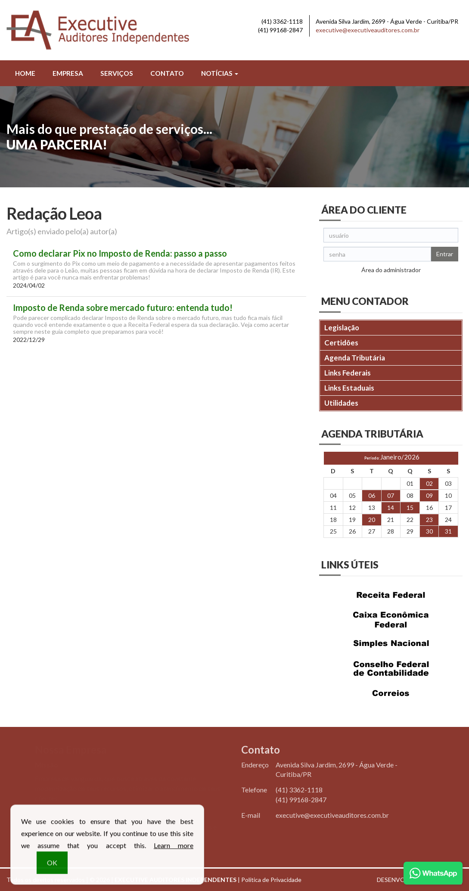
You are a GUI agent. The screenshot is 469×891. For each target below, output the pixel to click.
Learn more (173, 850)
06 (371, 495)
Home (25, 73)
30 (429, 531)
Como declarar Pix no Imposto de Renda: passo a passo (120, 253)
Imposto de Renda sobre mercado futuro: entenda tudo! (123, 307)
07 (390, 495)
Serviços (116, 73)
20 (371, 519)
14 (390, 507)
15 (410, 507)
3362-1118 (282, 21)
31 (448, 531)
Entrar (444, 254)
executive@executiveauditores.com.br (367, 30)
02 (429, 483)
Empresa (68, 73)
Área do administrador (391, 269)
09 (429, 495)
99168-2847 (280, 30)
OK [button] (52, 867)
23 (429, 519)
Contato (167, 73)
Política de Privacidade (271, 879)
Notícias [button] (219, 73)
